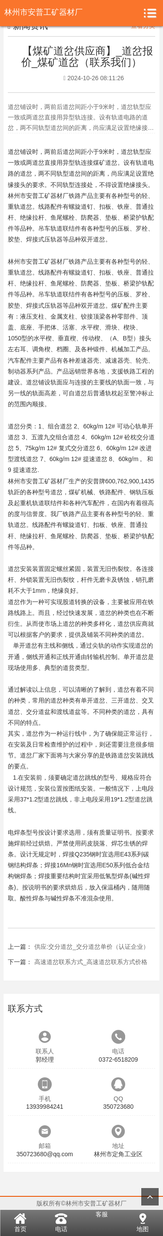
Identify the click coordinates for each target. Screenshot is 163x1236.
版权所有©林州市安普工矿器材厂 (81, 1203)
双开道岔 (93, 239)
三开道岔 (123, 700)
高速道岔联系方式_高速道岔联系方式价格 (90, 961)
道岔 (14, 151)
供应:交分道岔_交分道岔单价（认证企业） (91, 946)
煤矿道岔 (105, 162)
